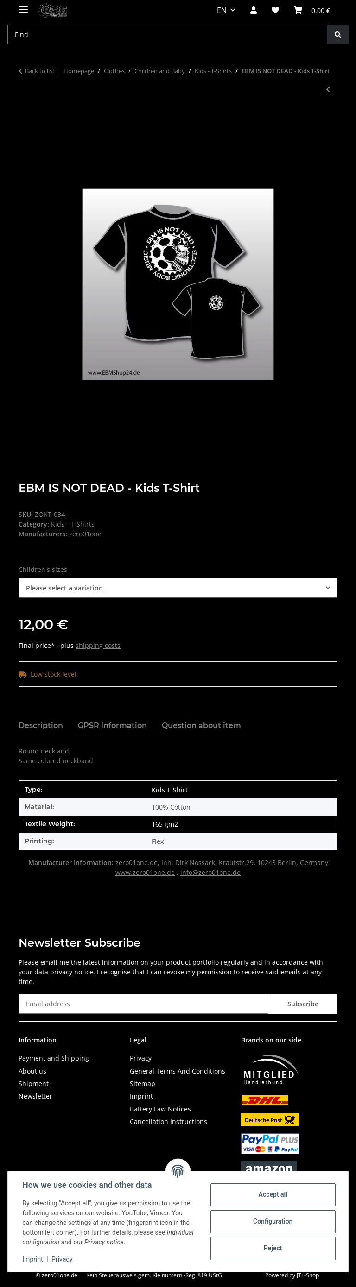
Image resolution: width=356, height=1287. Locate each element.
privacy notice (71, 971)
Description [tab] (41, 725)
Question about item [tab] (201, 725)
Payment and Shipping (54, 1058)
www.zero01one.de (145, 872)
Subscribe (302, 1003)
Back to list (40, 71)
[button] (253, 10)
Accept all (272, 1194)
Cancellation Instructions (168, 1121)
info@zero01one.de (210, 872)
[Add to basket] (26, 120)
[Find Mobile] (167, 34)
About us (32, 1071)
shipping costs (98, 645)
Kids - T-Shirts (73, 524)
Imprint (33, 1259)
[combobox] (178, 588)
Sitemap (142, 1083)
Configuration (272, 1221)
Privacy (62, 1259)
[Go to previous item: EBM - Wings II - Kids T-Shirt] (327, 89)
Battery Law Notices (160, 1109)
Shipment (34, 1083)
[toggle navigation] (23, 6)
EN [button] (222, 10)
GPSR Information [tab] (112, 725)
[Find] (338, 34)
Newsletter (35, 1096)
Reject (272, 1248)
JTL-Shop (308, 1275)
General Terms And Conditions (177, 1071)
